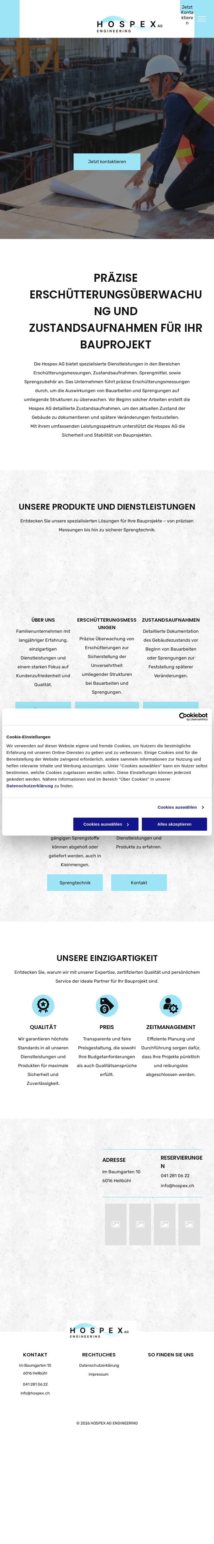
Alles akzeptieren (174, 824)
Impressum (98, 1374)
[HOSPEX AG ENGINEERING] (116, 1224)
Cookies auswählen (177, 807)
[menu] (201, 19)
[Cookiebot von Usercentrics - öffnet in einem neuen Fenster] (183, 717)
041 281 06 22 (175, 1175)
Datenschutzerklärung (29, 785)
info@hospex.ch (177, 1185)
